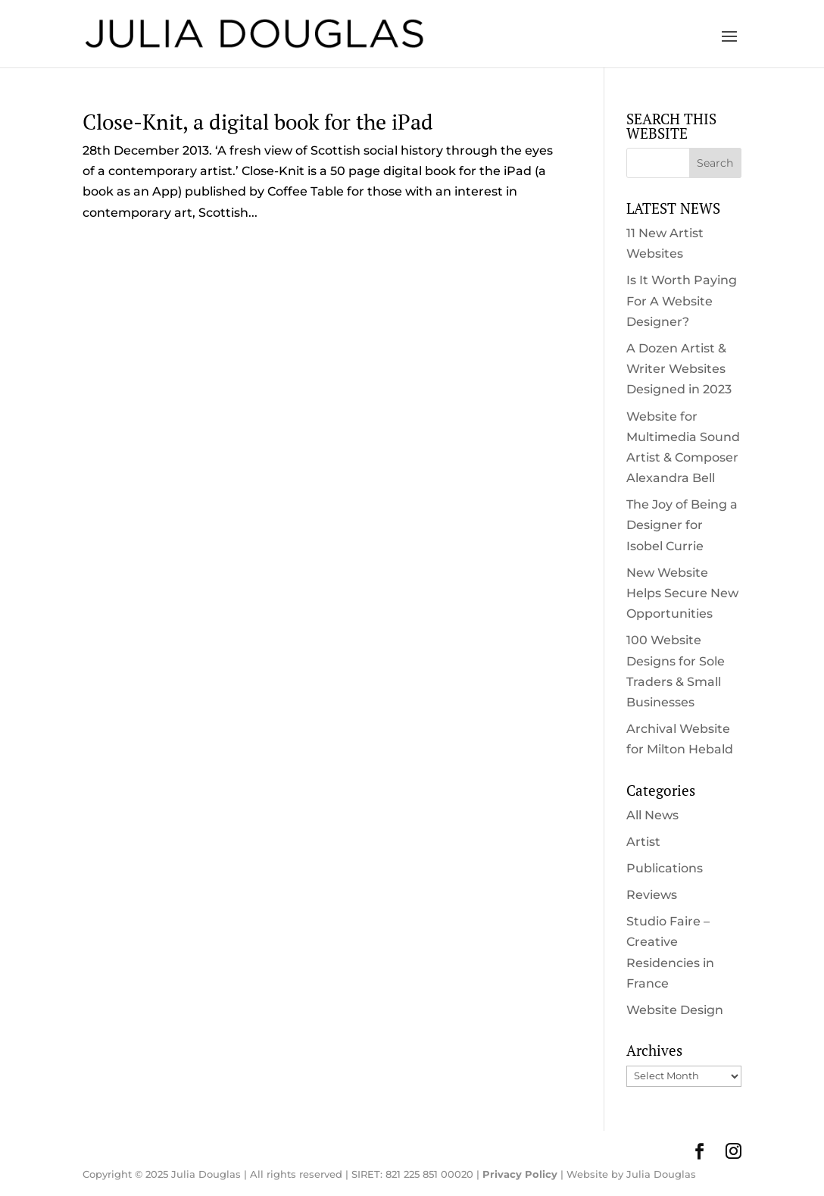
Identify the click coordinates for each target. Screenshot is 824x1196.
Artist (643, 841)
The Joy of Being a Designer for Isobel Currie (682, 525)
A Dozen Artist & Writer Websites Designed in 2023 (679, 368)
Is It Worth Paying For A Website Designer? (681, 300)
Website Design (674, 1010)
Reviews (651, 895)
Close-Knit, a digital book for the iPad (258, 122)
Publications (664, 868)
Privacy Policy (519, 1174)
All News (652, 815)
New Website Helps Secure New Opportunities (682, 593)
